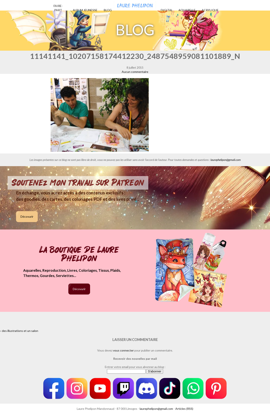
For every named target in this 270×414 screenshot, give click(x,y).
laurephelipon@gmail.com (226, 160)
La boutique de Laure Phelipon (79, 254)
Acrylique (210, 10)
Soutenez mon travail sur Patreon (78, 183)
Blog (108, 10)
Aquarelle (187, 10)
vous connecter (123, 350)
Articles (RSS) (184, 408)
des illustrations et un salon (20, 331)
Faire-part (58, 8)
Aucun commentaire (135, 71)
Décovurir (26, 216)
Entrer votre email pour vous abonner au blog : (135, 367)
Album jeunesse (85, 10)
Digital (167, 10)
